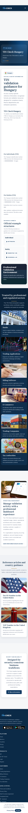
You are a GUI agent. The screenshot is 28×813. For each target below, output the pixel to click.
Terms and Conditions (5, 788)
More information (14, 692)
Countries (2, 741)
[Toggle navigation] (25, 8)
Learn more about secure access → (13, 543)
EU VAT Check (3, 756)
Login (1, 759)
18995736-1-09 (11, 253)
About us (2, 739)
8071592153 (10, 241)
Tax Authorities (3, 781)
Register (2, 761)
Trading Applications (5, 771)
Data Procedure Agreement (7, 794)
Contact (2, 747)
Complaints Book (4, 796)
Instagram (3, 801)
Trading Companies (5, 779)
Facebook (3, 799)
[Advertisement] (14, 26)
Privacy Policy (10, 810)
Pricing (1, 744)
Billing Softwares (4, 774)
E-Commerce (3, 776)
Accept (18, 810)
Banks (1, 769)
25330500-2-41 (11, 257)
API (1, 754)
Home (1, 736)
